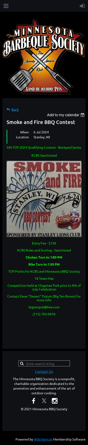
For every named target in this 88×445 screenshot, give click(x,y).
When (24, 132)
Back (15, 109)
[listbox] (66, 115)
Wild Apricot (43, 439)
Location (22, 137)
